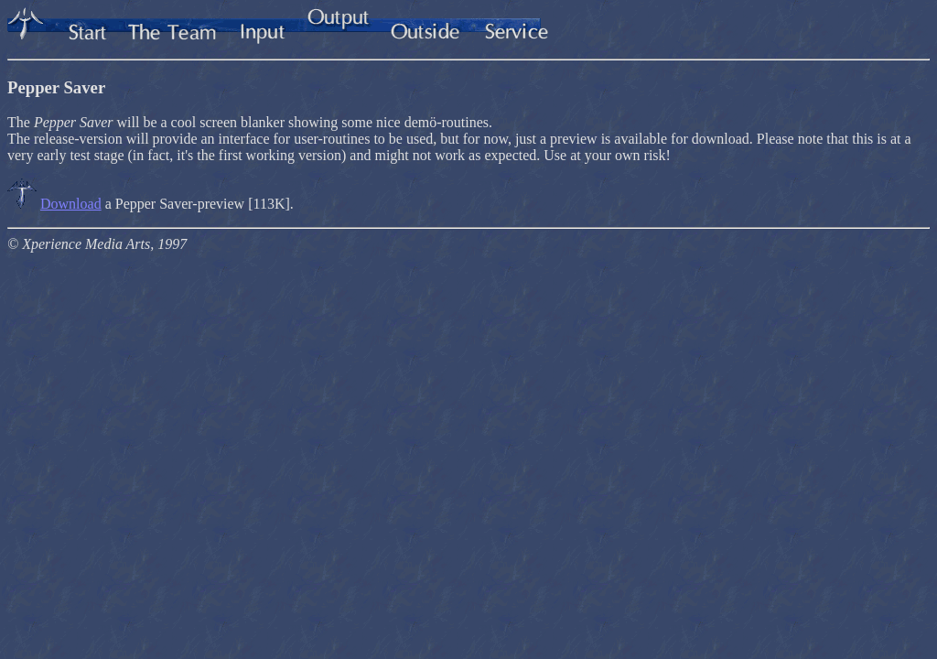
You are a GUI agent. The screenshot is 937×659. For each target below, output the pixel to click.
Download (71, 203)
